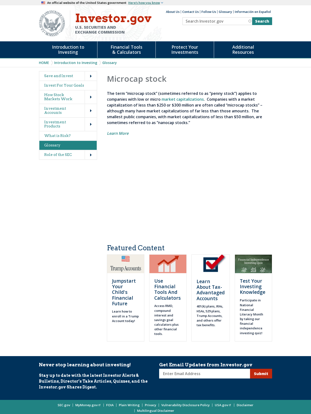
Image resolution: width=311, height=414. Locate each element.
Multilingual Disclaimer (155, 410)
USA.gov (223, 405)
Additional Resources (243, 49)
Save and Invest (58, 76)
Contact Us (190, 11)
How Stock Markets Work (58, 97)
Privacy (150, 405)
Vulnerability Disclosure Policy (185, 405)
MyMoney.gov (88, 405)
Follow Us (208, 11)
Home (44, 62)
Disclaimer (245, 405)
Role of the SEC (58, 155)
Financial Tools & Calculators (126, 49)
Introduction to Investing (68, 49)
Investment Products (55, 124)
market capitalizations (183, 99)
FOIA (110, 405)
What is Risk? (57, 136)
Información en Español (253, 11)
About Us (173, 11)
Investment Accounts (55, 110)
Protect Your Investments (184, 49)
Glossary (225, 11)
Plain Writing (129, 405)
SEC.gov (64, 405)
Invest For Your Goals (64, 85)
